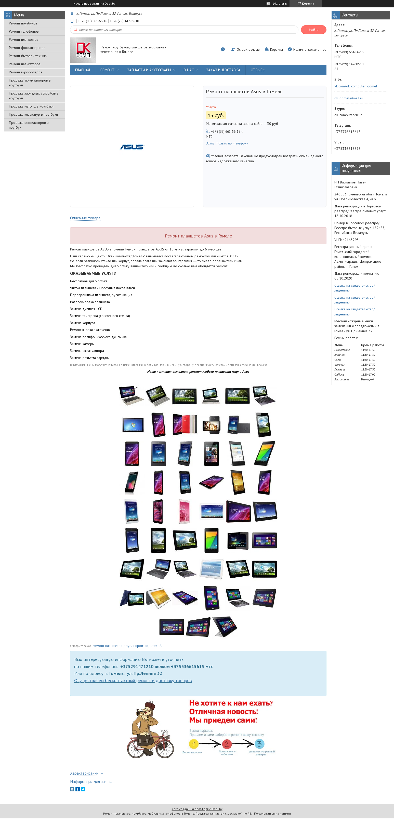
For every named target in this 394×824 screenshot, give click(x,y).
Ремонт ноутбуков (23, 23)
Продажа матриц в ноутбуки (31, 106)
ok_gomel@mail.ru (348, 98)
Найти (314, 30)
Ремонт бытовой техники (28, 56)
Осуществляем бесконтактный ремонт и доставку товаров (133, 686)
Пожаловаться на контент (272, 819)
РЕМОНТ (107, 70)
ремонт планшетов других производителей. (127, 651)
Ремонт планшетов (23, 39)
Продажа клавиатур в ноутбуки (33, 114)
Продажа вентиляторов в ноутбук (29, 125)
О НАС (188, 70)
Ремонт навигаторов (25, 64)
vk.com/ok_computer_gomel (355, 86)
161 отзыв (279, 3)
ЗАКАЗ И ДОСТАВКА (223, 70)
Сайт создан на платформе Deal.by (197, 814)
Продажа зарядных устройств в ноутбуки (34, 95)
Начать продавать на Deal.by (94, 3)
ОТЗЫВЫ (258, 70)
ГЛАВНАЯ (82, 70)
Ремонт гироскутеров (25, 72)
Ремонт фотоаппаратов (27, 47)
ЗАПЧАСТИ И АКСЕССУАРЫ (149, 70)
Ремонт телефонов (24, 31)
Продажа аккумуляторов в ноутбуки (30, 82)
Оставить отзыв (248, 49)
